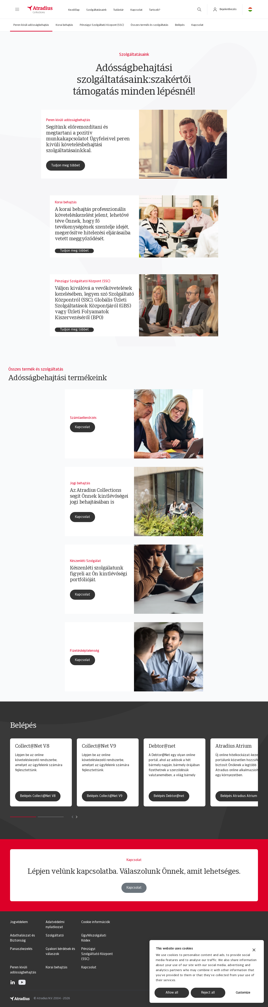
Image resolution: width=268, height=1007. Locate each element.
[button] (17, 9)
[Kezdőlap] (40, 9)
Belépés (180, 25)
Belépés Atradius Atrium (238, 796)
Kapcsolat (136, 10)
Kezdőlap (74, 10)
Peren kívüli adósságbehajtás (31, 25)
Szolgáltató (55, 935)
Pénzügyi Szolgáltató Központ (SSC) (102, 25)
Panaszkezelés (21, 949)
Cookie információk (95, 922)
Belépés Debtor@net (169, 796)
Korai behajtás (64, 25)
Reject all (208, 992)
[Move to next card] (77, 817)
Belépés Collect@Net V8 (37, 796)
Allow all (172, 992)
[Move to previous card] (72, 817)
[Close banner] (254, 950)
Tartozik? (154, 10)
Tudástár (118, 10)
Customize (243, 992)
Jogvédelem (19, 922)
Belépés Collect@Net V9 (104, 796)
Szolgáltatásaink (96, 10)
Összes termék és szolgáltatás (149, 25)
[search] (199, 9)
